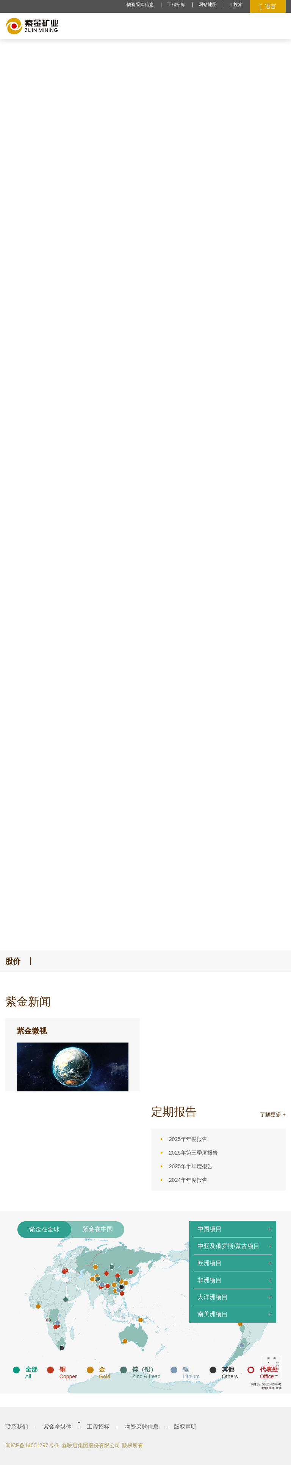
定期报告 (174, 1111)
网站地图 (208, 4)
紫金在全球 (44, 1229)
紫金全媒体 (57, 1426)
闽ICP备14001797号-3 (31, 1445)
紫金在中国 (98, 1229)
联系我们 (16, 1426)
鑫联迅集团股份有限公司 (91, 1445)
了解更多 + (273, 1114)
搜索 (236, 4)
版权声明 (185, 1426)
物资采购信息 (140, 4)
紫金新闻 (28, 1001)
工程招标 (176, 4)
